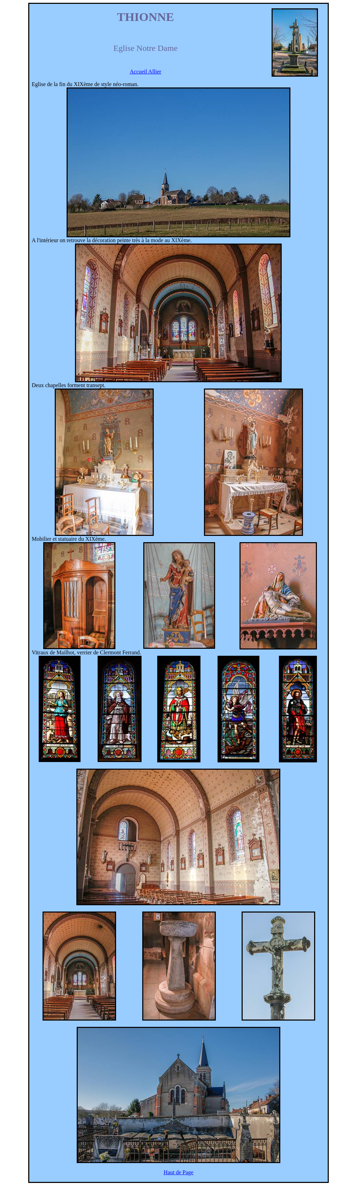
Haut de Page (178, 1172)
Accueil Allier (145, 72)
